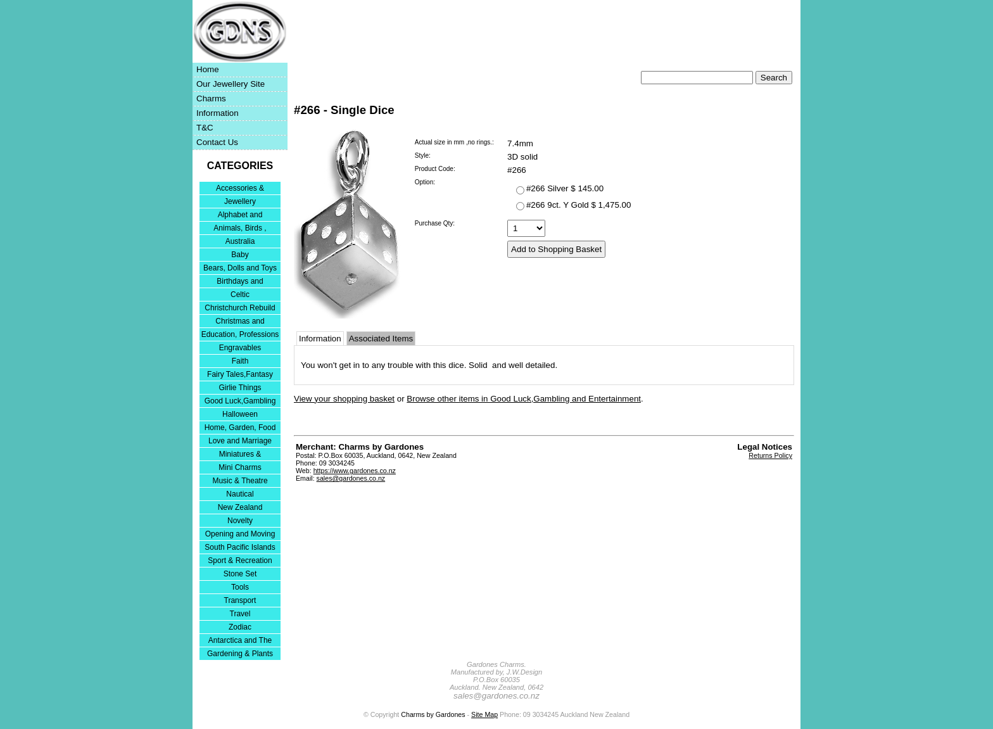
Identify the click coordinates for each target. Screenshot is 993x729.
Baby (239, 254)
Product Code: (435, 168)
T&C (204, 127)
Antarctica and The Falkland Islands (240, 641)
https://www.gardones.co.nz (354, 470)
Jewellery (240, 201)
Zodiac (240, 627)
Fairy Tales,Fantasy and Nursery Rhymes (240, 375)
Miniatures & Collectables (240, 455)
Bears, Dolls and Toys (240, 267)
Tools (240, 587)
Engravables (240, 347)
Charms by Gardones (433, 714)
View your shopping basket (344, 398)
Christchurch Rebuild (240, 307)
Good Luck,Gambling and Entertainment (240, 401)
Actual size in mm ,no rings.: (454, 142)
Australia (240, 241)
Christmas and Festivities (239, 322)
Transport (240, 600)
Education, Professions (240, 334)
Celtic (240, 294)
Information (217, 113)
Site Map (484, 714)
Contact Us (217, 142)
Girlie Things (239, 387)
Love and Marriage (240, 440)
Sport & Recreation (240, 560)
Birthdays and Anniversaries (240, 282)
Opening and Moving (240, 533)
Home (207, 69)
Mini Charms (239, 467)
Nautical (239, 494)
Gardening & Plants (240, 653)
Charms (211, 98)
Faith (240, 361)
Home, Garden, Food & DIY (240, 428)
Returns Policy (770, 455)
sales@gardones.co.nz (351, 478)
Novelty (240, 520)
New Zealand (240, 507)
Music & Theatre (239, 480)
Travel (240, 613)
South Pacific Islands (240, 547)
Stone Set (240, 573)
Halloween (240, 414)
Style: (423, 155)
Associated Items (381, 338)
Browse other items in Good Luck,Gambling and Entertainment (524, 398)
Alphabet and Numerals (240, 215)
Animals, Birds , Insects (239, 229)
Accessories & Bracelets (240, 189)
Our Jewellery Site (230, 84)
